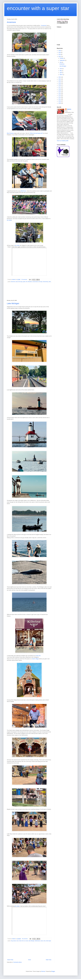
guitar (24, 281)
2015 (60, 91)
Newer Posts (10, 959)
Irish (26, 281)
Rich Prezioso (10, 133)
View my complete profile (62, 140)
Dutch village (35, 658)
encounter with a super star (38, 8)
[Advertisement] (29, 291)
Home (29, 959)
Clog (12, 940)
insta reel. (38, 655)
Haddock (69, 109)
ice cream (26, 940)
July (61, 62)
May (61, 70)
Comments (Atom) (17, 962)
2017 (60, 87)
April (61, 72)
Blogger (53, 971)
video (50, 281)
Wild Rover (23, 191)
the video (9, 220)
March (61, 74)
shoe (44, 940)
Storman (43, 971)
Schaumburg (45, 281)
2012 (60, 97)
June (61, 68)
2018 (60, 85)
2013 (60, 95)
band (17, 281)
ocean (41, 940)
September (62, 60)
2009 (60, 103)
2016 (60, 89)
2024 (60, 54)
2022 (60, 77)
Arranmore (11, 22)
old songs (40, 281)
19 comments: (24, 279)
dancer (14, 940)
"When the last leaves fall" (36, 133)
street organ (48, 940)
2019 (60, 83)
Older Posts (48, 959)
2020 (60, 81)
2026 (60, 50)
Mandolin (30, 281)
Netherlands (37, 940)
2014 (60, 93)
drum (18, 940)
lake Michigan (31, 940)
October (62, 58)
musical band (35, 281)
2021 (60, 79)
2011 (60, 99)
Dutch (20, 940)
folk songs (20, 281)
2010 (60, 101)
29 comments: (25, 938)
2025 (60, 52)
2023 (60, 56)
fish (23, 940)
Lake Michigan (13, 303)
